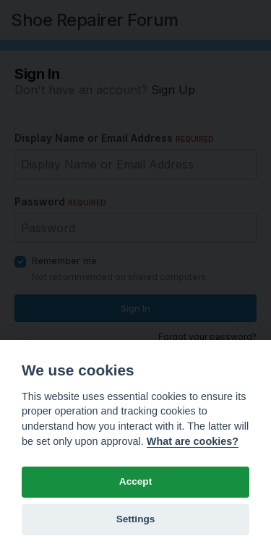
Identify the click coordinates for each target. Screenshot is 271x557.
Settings (135, 519)
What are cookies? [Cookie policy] (192, 441)
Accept (135, 481)
